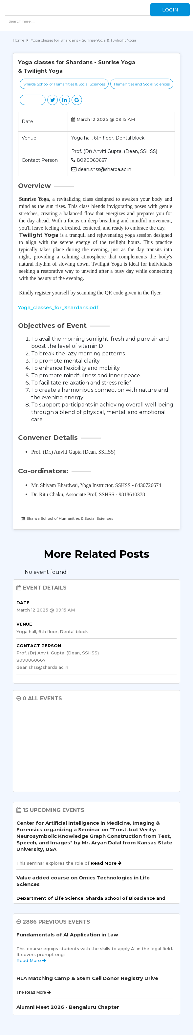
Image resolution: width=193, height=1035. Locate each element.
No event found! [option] (46, 572)
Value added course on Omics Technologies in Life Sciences (83, 881)
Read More (106, 863)
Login (170, 10)
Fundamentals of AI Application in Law (67, 935)
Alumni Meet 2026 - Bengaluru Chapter (67, 1007)
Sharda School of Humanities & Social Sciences (64, 84)
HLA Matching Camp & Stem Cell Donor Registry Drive (87, 978)
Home (18, 40)
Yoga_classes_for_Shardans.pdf (58, 307)
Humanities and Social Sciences (142, 84)
